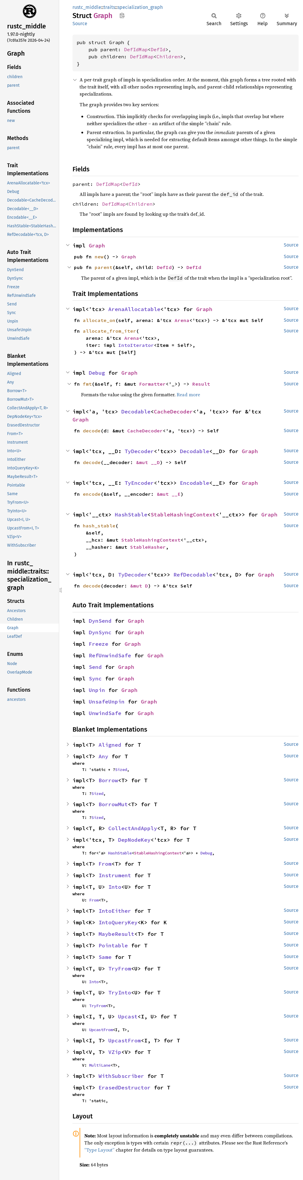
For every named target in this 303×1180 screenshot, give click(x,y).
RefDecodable (192, 574)
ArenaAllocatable (134, 309)
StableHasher (148, 547)
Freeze (98, 643)
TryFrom (119, 968)
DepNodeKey (134, 839)
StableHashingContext (183, 514)
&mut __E (168, 494)
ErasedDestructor (125, 1087)
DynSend (100, 620)
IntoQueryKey (118, 922)
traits (109, 7)
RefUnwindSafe (110, 655)
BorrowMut (113, 804)
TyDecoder (139, 451)
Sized (121, 769)
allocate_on (99, 320)
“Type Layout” (99, 1150)
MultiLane (99, 1065)
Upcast (128, 1016)
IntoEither (115, 910)
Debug (97, 372)
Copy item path (122, 15)
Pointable (113, 945)
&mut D (139, 586)
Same (105, 957)
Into (114, 886)
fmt (87, 384)
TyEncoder (139, 482)
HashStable (131, 514)
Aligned (110, 744)
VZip (114, 1052)
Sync (95, 678)
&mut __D (148, 462)
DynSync (100, 632)
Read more (188, 394)
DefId (158, 49)
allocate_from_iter (109, 331)
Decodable (136, 411)
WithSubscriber (121, 1076)
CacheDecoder (173, 411)
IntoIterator (136, 345)
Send (95, 667)
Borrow (108, 780)
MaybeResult (116, 934)
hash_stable (99, 526)
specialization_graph (140, 7)
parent (103, 267)
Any (103, 756)
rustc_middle (86, 7)
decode (92, 431)
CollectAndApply (132, 828)
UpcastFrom (101, 1029)
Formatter (152, 384)
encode (92, 494)
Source (79, 23)
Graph (97, 245)
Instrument (115, 875)
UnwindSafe (105, 713)
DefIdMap (136, 49)
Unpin (97, 690)
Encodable (194, 482)
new (99, 257)
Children (168, 56)
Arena (182, 320)
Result (201, 384)
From (105, 863)
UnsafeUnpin (107, 701)
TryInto (119, 992)
